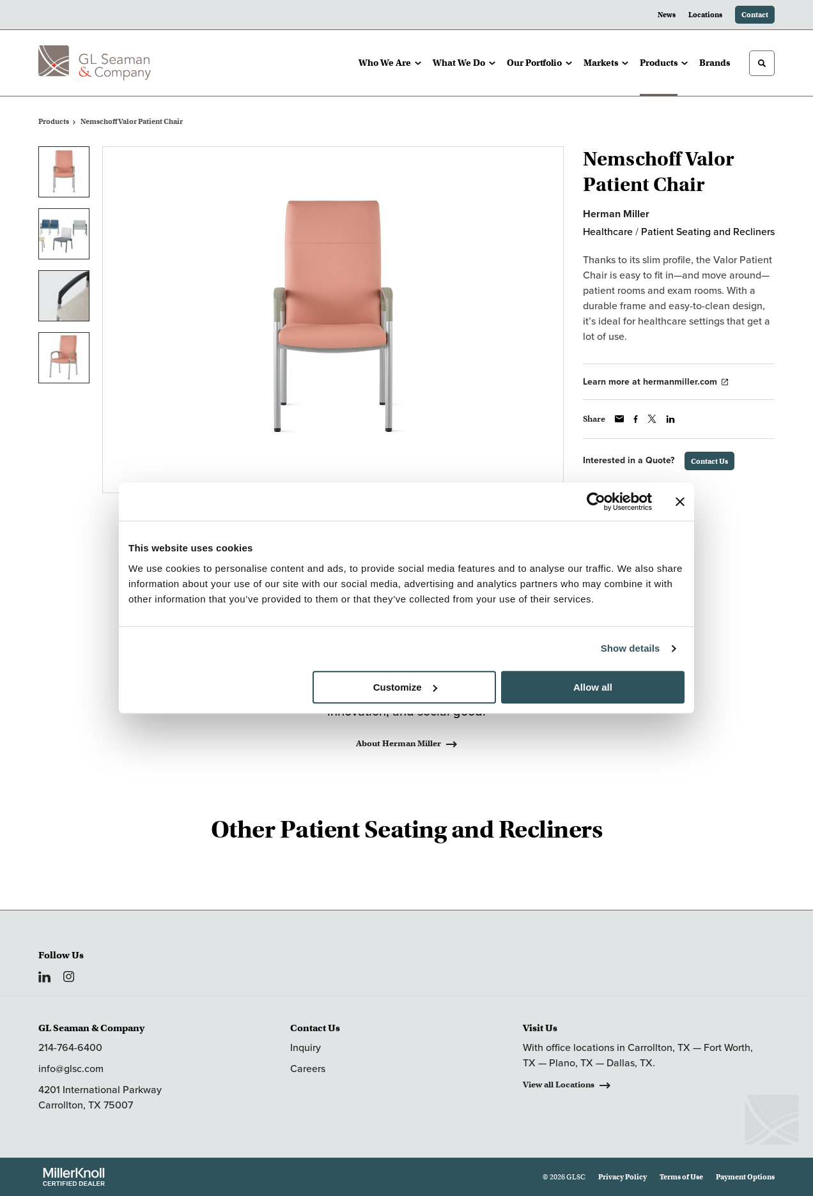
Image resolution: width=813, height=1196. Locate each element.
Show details (630, 648)
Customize (405, 687)
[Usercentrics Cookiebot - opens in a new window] (596, 501)
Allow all (592, 687)
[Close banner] (680, 501)
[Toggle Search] (762, 63)
